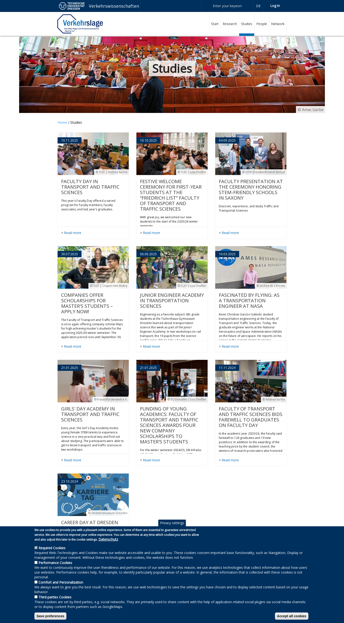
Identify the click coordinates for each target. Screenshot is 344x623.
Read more (72, 232)
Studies (246, 23)
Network (278, 23)
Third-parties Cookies (54, 601)
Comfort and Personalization (60, 586)
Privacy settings (172, 527)
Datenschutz (108, 543)
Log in (275, 5)
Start (215, 23)
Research (230, 23)
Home (62, 122)
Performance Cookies (55, 567)
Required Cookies (51, 552)
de (258, 6)
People (261, 23)
